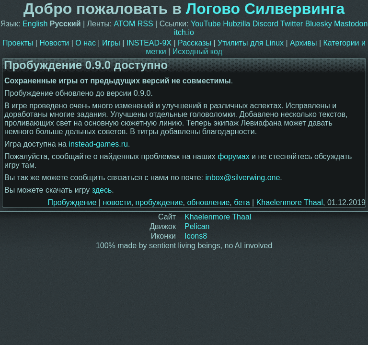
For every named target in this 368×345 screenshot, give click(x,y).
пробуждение (159, 202)
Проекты (17, 43)
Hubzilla (236, 24)
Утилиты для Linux (251, 43)
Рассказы (194, 43)
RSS (145, 24)
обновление (208, 202)
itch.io (184, 32)
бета (242, 202)
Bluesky (318, 24)
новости (117, 202)
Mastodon (351, 24)
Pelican (196, 226)
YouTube (206, 24)
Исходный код (197, 51)
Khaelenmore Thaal (289, 202)
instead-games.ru (98, 144)
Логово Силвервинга (265, 8)
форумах (234, 156)
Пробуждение (71, 202)
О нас (85, 43)
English (35, 24)
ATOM (125, 24)
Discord (265, 24)
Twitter (291, 24)
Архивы (303, 43)
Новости (54, 43)
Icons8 (195, 236)
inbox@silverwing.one (242, 177)
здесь (102, 190)
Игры (111, 43)
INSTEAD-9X (149, 43)
